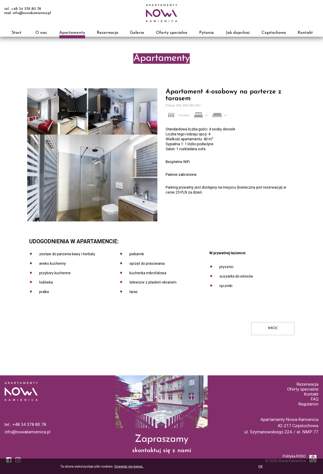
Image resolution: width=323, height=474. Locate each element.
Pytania (206, 33)
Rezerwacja (107, 33)
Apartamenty (72, 33)
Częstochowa (274, 33)
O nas (41, 33)
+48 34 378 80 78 (29, 424)
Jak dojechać (238, 33)
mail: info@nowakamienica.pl (27, 13)
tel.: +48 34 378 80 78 (22, 9)
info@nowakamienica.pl (27, 431)
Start (16, 33)
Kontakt (305, 33)
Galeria (137, 33)
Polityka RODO (294, 456)
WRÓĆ (273, 328)
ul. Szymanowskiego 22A (268, 431)
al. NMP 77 (307, 431)
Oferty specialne (171, 33)
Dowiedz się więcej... (129, 466)
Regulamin (308, 404)
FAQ (314, 399)
